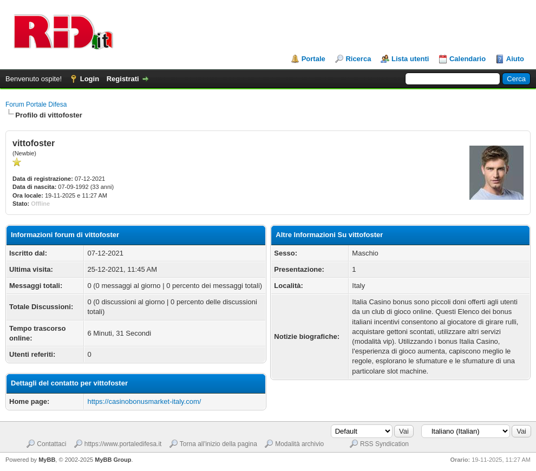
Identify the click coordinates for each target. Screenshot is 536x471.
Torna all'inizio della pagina (218, 444)
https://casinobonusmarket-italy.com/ (144, 401)
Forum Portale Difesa (36, 104)
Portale (313, 59)
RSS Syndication (384, 444)
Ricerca (358, 59)
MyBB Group (113, 459)
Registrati (123, 79)
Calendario (467, 59)
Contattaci (51, 444)
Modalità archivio (299, 444)
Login (89, 79)
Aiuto (515, 59)
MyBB (46, 459)
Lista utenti (410, 59)
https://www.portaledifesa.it (123, 444)
